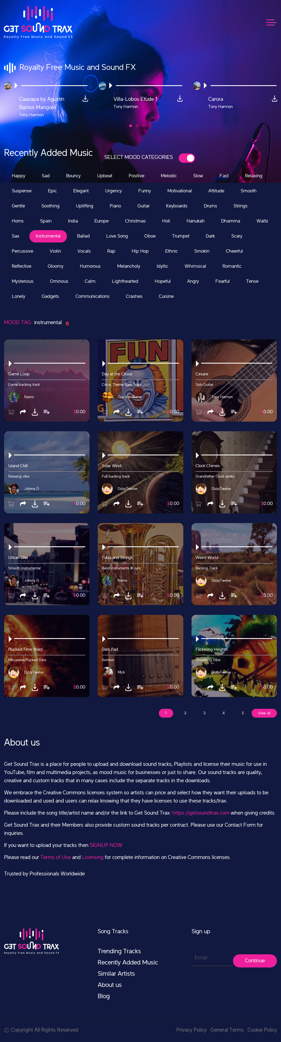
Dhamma (230, 221)
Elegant (81, 191)
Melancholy (128, 266)
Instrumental (48, 236)
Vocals (84, 251)
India (73, 221)
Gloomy (55, 266)
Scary (236, 236)
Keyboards (176, 206)
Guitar (143, 206)
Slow (198, 175)
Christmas (135, 221)
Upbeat (104, 175)
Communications (92, 296)
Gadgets (50, 296)
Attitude (216, 191)
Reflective (21, 266)
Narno (29, 397)
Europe (101, 221)
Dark (210, 236)
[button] (130, 126)
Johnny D (31, 489)
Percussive (22, 251)
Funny (144, 191)
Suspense (22, 191)
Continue (255, 961)
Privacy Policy (191, 1030)
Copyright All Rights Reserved (41, 1030)
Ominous (59, 281)
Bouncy (73, 175)
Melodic (169, 175)
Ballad (83, 236)
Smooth (249, 191)
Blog (104, 996)
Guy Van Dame (130, 397)
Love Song (117, 236)
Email (201, 958)
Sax (15, 236)
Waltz (262, 221)
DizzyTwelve (127, 489)
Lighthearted (125, 281)
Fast (224, 175)
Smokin (201, 251)
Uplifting (84, 206)
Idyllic (162, 266)
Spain (46, 221)
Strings (241, 206)
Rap (111, 251)
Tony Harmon (222, 397)
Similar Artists (116, 974)
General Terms (227, 1030)
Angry (193, 281)
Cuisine (166, 296)
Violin (55, 251)
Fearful (222, 281)
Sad (46, 175)
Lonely (18, 296)
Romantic (232, 266)
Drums (210, 206)
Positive (136, 175)
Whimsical (195, 266)
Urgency (113, 191)
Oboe (150, 236)
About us (110, 985)
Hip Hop (140, 251)
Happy (18, 175)
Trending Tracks (119, 951)
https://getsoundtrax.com (200, 813)
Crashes (134, 296)
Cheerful (234, 251)
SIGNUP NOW (106, 845)
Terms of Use (55, 857)
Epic (52, 191)
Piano (115, 206)
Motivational (179, 191)
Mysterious (22, 281)
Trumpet (180, 236)
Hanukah (196, 221)
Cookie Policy (262, 1030)
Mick (121, 672)
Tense (252, 281)
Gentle (18, 206)
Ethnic (171, 251)
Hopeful (163, 281)
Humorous (90, 266)
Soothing (50, 206)
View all (264, 713)
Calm (90, 281)
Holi (166, 221)
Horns (18, 221)
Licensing (92, 857)
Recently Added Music (128, 963)
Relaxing (253, 175)
